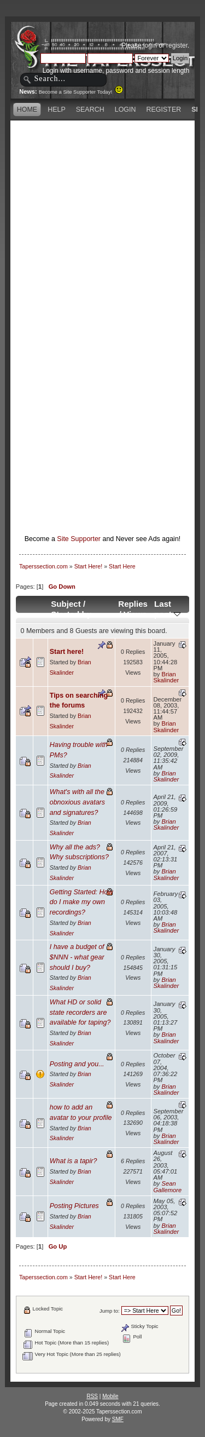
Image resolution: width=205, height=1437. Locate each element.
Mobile (110, 1396)
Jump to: (109, 1311)
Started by (71, 614)
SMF (118, 1419)
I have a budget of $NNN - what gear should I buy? (77, 957)
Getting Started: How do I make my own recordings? (81, 902)
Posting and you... (77, 1064)
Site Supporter (79, 539)
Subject (66, 603)
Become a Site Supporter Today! (81, 92)
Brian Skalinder (166, 677)
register (177, 45)
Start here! (67, 652)
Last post (167, 609)
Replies (133, 603)
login (150, 45)
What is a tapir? (73, 1161)
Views (135, 614)
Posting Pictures (74, 1206)
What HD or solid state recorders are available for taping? (80, 1012)
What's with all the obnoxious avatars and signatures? (77, 802)
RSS (92, 1396)
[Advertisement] (102, 226)
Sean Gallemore (168, 1186)
